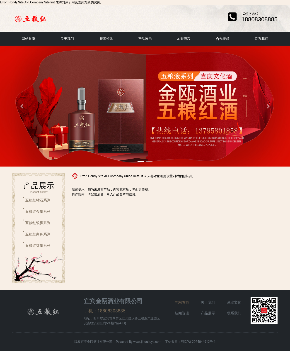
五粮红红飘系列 (38, 245)
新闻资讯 (106, 39)
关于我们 (67, 39)
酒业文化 (234, 302)
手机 (88, 311)
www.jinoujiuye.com (147, 342)
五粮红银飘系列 (38, 223)
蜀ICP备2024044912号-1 (198, 342)
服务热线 (252, 14)
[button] (22, 106)
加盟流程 (184, 39)
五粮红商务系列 (38, 234)
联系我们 (261, 39)
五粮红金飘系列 (38, 211)
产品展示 (145, 39)
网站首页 (28, 39)
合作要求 (223, 39)
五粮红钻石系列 (38, 200)
